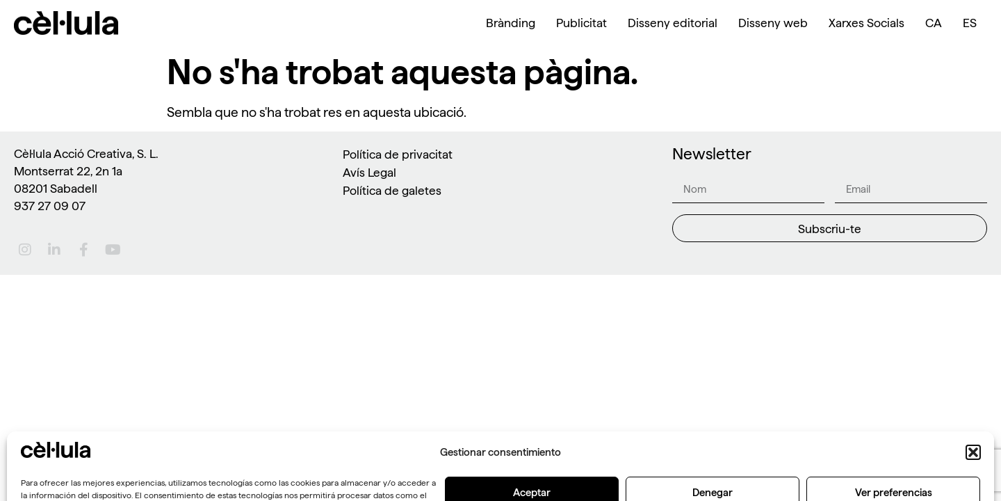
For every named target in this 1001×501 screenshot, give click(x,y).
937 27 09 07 (50, 205)
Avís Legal (369, 172)
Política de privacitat (398, 154)
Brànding (510, 22)
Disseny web (773, 22)
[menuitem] (933, 23)
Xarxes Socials (866, 22)
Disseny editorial (672, 22)
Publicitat (581, 22)
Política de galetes (392, 190)
